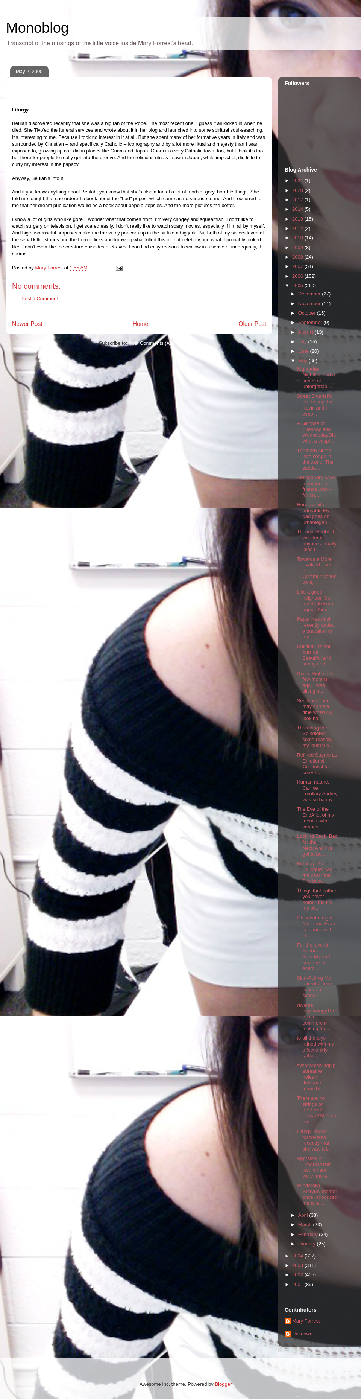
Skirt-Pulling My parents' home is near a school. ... (315, 987)
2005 (298, 285)
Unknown (302, 1334)
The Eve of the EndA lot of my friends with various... (315, 818)
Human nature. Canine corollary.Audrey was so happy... (317, 790)
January (307, 1244)
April (303, 1215)
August (306, 332)
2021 (298, 180)
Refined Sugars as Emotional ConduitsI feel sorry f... (317, 763)
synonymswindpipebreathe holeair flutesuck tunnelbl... (316, 1077)
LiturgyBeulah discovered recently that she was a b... (314, 1140)
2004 (298, 1256)
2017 (298, 199)
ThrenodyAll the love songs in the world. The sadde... (315, 459)
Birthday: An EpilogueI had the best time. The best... (314, 872)
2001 (298, 1284)
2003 (298, 1265)
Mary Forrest (306, 1321)
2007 (298, 266)
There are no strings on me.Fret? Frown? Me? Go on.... (317, 1109)
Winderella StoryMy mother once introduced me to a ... (317, 1194)
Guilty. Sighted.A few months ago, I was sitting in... (314, 682)
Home (141, 324)
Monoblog (37, 28)
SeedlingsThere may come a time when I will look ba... (316, 709)
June (304, 351)
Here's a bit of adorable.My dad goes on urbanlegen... (314, 513)
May (303, 361)
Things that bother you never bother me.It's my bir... (316, 899)
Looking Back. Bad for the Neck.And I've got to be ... (317, 845)
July (303, 341)
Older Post (252, 324)
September (310, 322)
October (307, 313)
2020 (298, 190)
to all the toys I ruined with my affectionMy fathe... (315, 1046)
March (305, 1224)
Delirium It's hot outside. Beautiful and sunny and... (314, 655)
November (310, 303)
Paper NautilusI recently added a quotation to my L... (315, 627)
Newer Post (27, 324)
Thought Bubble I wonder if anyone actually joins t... (316, 540)
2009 (298, 247)
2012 (298, 228)
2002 (298, 1274)
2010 (298, 238)
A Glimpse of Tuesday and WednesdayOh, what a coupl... (316, 432)
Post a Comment (39, 298)
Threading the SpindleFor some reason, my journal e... (315, 736)
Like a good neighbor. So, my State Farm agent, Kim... (315, 600)
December (310, 294)
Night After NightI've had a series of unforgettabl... (316, 378)
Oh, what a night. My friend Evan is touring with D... (316, 926)
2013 (298, 219)
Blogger (223, 1384)
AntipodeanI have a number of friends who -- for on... (316, 486)
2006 (298, 276)
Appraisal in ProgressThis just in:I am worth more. (314, 1167)
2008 (298, 257)
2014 (298, 209)
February (308, 1234)
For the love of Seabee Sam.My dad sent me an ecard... (313, 956)
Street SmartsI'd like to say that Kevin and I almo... (315, 405)
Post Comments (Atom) (154, 343)
